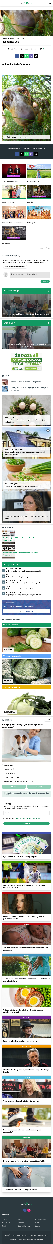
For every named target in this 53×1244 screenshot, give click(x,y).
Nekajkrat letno (9, 773)
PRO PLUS (32, 1235)
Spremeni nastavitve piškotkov (31, 1239)
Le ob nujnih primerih (11, 777)
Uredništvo (21, 1235)
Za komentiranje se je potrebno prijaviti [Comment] (30, 275)
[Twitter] (22, 56)
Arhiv (48, 719)
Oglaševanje (10, 1235)
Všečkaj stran (26, 611)
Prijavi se (45, 281)
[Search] (50, 3)
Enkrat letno (8, 765)
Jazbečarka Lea (39, 148)
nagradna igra (14, 148)
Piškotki (13, 1239)
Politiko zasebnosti (33, 818)
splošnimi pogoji (20, 818)
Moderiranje (43, 1235)
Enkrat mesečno (9, 769)
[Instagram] (29, 1209)
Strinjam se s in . (23, 818)
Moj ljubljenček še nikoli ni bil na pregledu (19, 781)
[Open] (6, 3)
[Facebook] (17, 56)
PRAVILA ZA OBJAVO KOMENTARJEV (15, 266)
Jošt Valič (13, 49)
